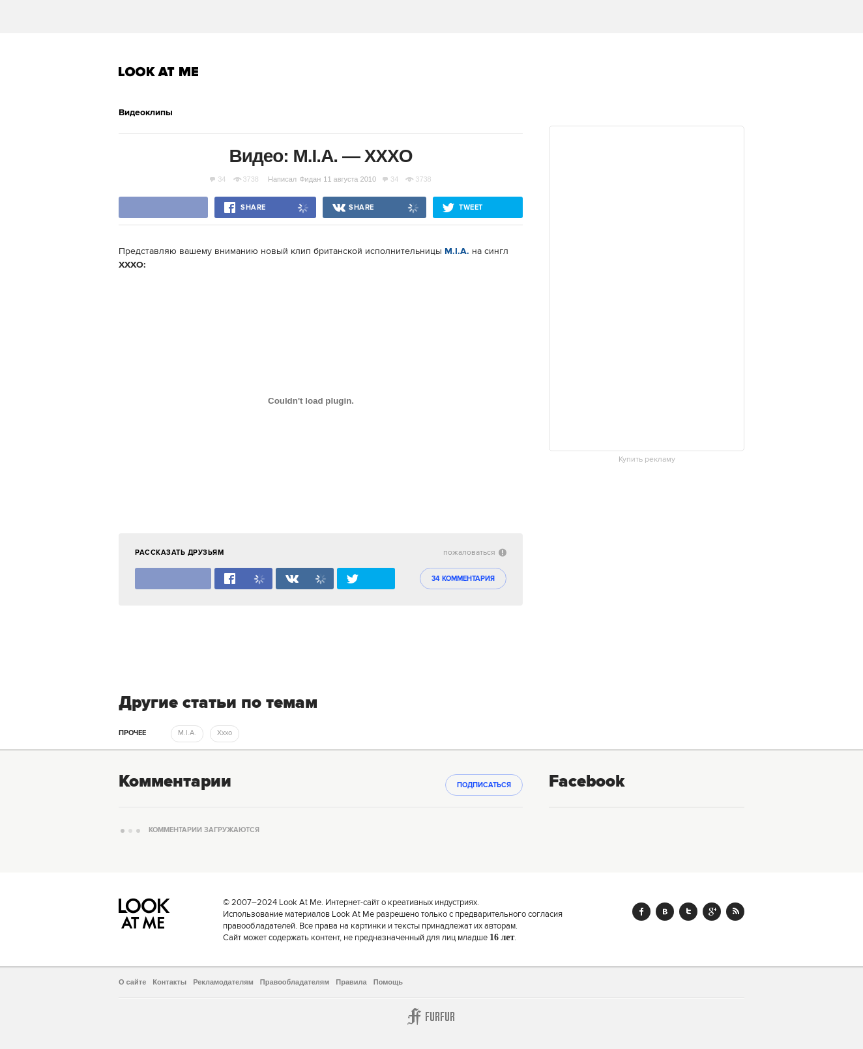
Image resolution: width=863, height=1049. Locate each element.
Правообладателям (295, 982)
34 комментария (463, 578)
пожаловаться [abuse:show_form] (474, 552)
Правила (351, 982)
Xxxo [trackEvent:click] (224, 733)
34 (218, 179)
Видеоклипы (146, 113)
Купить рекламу (647, 460)
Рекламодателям (223, 982)
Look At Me (159, 71)
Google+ (712, 911)
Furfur (431, 1016)
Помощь (388, 982)
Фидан (310, 179)
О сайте (132, 982)
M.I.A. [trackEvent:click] (187, 733)
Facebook (641, 911)
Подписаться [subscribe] (484, 785)
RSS (735, 911)
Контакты (169, 982)
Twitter (688, 911)
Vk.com (665, 911)
